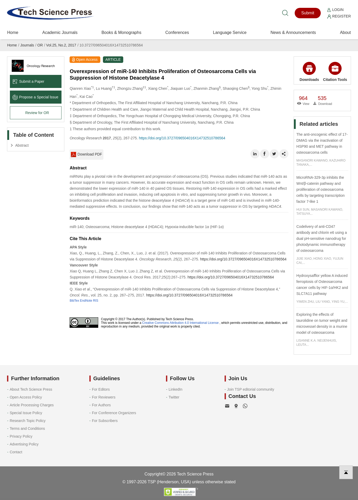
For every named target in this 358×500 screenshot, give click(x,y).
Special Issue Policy (26, 413)
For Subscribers (105, 421)
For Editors (101, 389)
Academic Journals (59, 32)
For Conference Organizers (114, 413)
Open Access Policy (26, 397)
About (345, 32)
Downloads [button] (309, 72)
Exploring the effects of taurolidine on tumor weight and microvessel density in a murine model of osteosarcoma (322, 323)
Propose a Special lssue (35, 97)
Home (12, 32)
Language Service (229, 32)
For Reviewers (103, 397)
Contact (16, 452)
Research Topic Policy (27, 421)
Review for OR (37, 113)
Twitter (174, 397)
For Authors (101, 405)
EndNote (86, 300)
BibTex (74, 300)
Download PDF (86, 154)
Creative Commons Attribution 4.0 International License (180, 323)
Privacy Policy (21, 436)
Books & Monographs (121, 32)
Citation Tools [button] (335, 72)
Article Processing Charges (32, 405)
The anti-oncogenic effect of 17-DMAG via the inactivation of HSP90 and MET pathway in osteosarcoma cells (322, 143)
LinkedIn (175, 389)
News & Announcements (293, 32)
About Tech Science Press (31, 389)
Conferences (177, 32)
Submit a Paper (28, 81)
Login (335, 10)
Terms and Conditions (27, 428)
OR (40, 45)
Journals (27, 45)
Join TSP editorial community (250, 389)
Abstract (21, 145)
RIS (95, 300)
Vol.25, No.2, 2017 (61, 45)
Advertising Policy (24, 444)
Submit (307, 13)
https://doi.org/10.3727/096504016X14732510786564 (182, 138)
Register (339, 16)
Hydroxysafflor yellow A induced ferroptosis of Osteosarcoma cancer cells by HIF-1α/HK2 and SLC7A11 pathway (322, 284)
